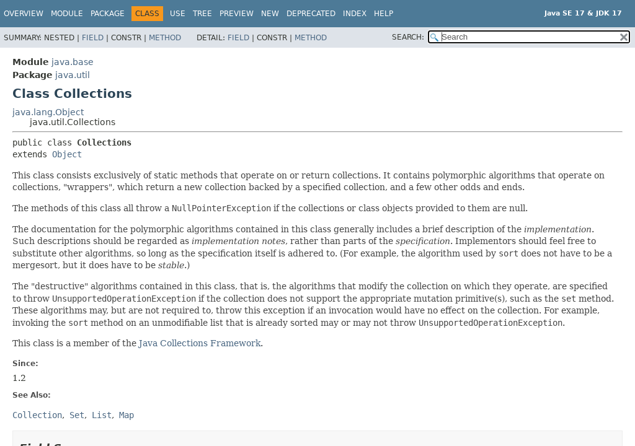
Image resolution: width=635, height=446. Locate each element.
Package (108, 13)
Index (354, 13)
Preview (237, 13)
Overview (23, 13)
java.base (72, 62)
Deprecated (310, 13)
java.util (72, 75)
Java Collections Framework (199, 343)
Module (67, 13)
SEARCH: (408, 37)
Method (165, 37)
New (270, 13)
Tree (202, 13)
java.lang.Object (48, 112)
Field (93, 37)
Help (383, 13)
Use (177, 13)
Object (67, 154)
